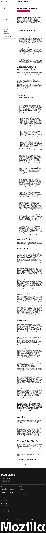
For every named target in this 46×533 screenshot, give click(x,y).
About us (26, 1)
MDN (20, 492)
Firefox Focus (7, 27)
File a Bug (12, 489)
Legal (15, 519)
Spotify (8, 500)
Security (11, 492)
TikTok (6, 500)
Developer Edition (23, 488)
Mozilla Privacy (6, 15)
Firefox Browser (7, 26)
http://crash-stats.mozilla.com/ (30, 146)
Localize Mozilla (13, 491)
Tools (20, 491)
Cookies (11, 519)
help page (37, 219)
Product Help (12, 488)
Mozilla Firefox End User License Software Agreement (28, 411)
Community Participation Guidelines (22, 519)
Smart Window (7, 33)
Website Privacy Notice (5, 519)
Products (19, 1)
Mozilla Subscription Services (8, 24)
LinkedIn (5, 500)
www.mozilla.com (35, 447)
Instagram (3, 500)
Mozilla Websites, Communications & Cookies (8, 18)
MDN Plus (6, 31)
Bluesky (2, 500)
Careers (3, 491)
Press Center (4, 489)
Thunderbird (6, 29)
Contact (3, 492)
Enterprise (21, 489)
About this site (32, 519)
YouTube (5, 505)
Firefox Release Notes (24, 494)
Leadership (3, 488)
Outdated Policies (7, 36)
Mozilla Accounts (7, 21)
